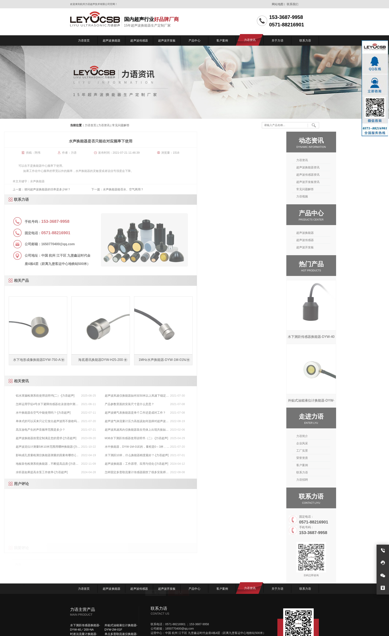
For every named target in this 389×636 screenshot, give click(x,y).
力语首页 (90, 125)
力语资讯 (104, 125)
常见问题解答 (120, 125)
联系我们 (292, 4)
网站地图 (277, 4)
